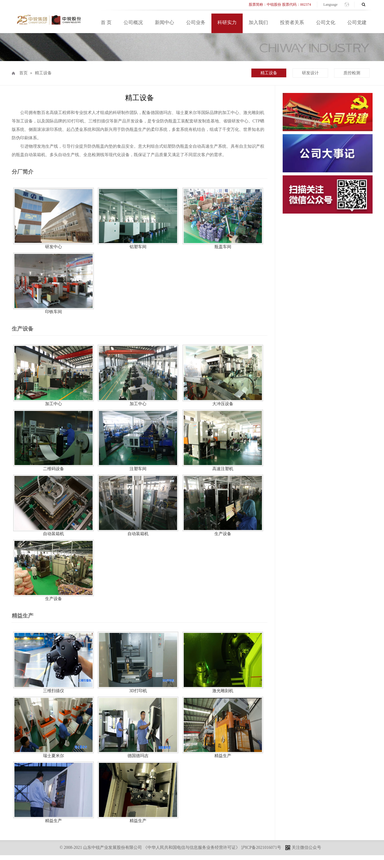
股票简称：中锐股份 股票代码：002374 (280, 4)
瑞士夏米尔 (53, 756)
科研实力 (227, 22)
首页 (23, 73)
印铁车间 (53, 312)
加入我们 (258, 22)
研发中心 (55, 247)
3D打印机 (138, 691)
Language (330, 4)
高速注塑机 (222, 469)
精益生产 (222, 756)
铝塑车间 (138, 247)
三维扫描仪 (53, 691)
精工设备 (43, 73)
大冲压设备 (222, 404)
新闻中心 (164, 22)
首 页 (106, 22)
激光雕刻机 (222, 691)
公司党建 (357, 22)
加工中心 (53, 404)
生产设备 (222, 534)
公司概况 (133, 22)
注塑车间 (138, 469)
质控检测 (351, 73)
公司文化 (325, 22)
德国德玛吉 (138, 756)
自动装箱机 (53, 534)
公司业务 (195, 22)
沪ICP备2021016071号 (261, 847)
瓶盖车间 (222, 247)
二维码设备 (53, 469)
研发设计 (310, 73)
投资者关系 (292, 22)
